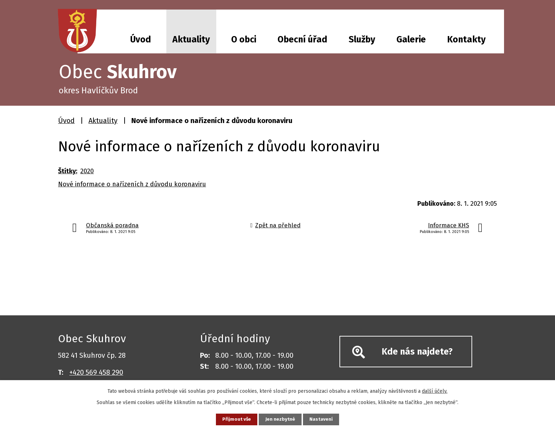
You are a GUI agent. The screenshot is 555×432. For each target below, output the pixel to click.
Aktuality (191, 39)
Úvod (140, 39)
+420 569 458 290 (96, 372)
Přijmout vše (234, 419)
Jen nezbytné (280, 419)
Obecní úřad (302, 39)
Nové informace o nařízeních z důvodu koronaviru (132, 184)
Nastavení (323, 419)
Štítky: (67, 171)
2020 (87, 171)
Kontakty (466, 39)
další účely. (434, 390)
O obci (243, 39)
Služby (362, 39)
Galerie (411, 39)
